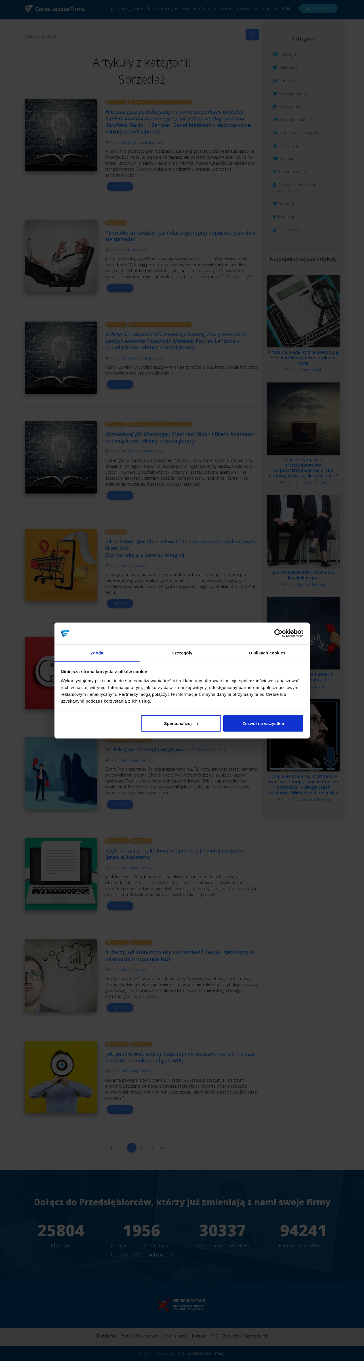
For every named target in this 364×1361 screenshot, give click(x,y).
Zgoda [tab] (97, 652)
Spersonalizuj (181, 723)
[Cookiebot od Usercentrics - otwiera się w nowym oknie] (278, 633)
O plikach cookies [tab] (267, 652)
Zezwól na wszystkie (263, 723)
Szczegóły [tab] (182, 652)
